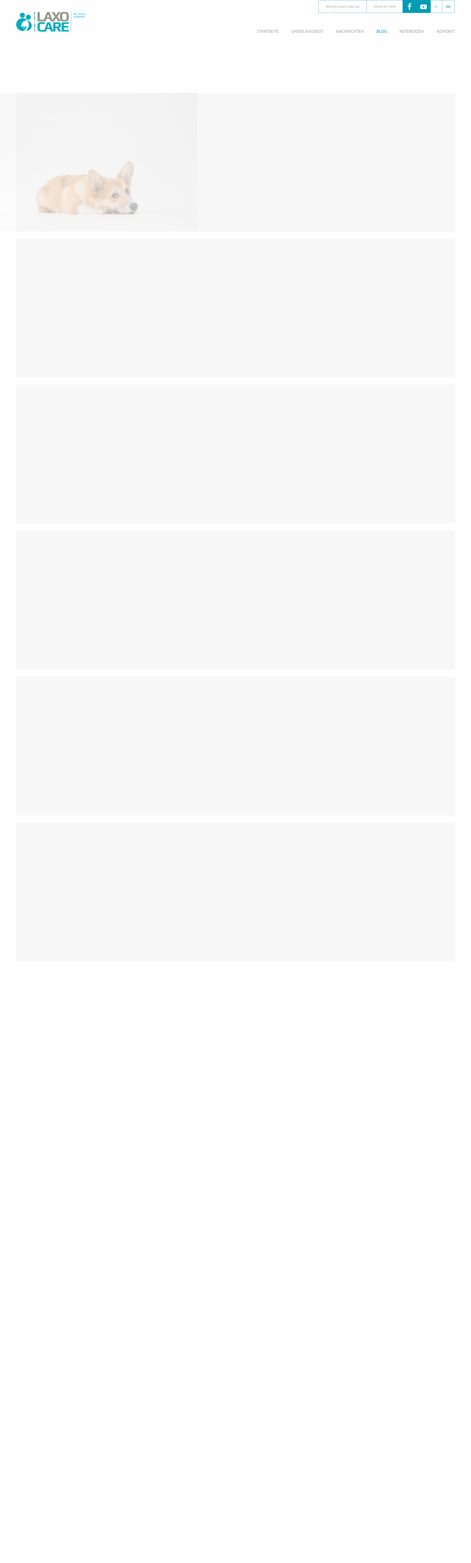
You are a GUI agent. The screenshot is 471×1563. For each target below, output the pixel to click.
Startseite (268, 31)
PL (437, 6)
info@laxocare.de (343, 6)
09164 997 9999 (385, 6)
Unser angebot (307, 31)
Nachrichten (350, 31)
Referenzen (412, 31)
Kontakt (445, 31)
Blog (381, 31)
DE (448, 6)
